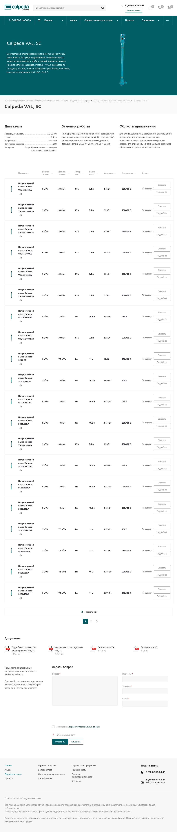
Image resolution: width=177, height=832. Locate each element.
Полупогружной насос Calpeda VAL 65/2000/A (26, 250)
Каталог (8, 765)
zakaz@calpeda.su (155, 782)
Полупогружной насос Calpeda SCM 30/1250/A (26, 527)
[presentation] (75, 715)
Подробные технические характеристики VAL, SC (24, 649)
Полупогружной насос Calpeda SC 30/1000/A (26, 548)
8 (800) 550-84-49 (134, 5)
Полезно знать (79, 769)
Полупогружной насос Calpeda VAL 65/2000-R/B (26, 335)
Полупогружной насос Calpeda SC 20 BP (26, 356)
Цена (146, 173)
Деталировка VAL (106, 647)
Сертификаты (45, 778)
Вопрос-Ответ (45, 769)
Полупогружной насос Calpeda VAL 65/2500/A (26, 186)
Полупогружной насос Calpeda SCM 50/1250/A (26, 314)
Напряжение (129, 173)
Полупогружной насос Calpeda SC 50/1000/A (26, 484)
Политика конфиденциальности (82, 775)
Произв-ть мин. (47, 173)
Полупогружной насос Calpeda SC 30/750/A (26, 569)
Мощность (110, 173)
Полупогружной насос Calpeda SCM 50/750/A (26, 378)
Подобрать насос (13, 774)
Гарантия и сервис (47, 765)
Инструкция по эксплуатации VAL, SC (69, 649)
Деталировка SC (149, 647)
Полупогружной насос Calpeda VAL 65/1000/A (26, 442)
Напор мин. (79, 173)
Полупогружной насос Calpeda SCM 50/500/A (26, 399)
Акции (8, 769)
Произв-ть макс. (63, 173)
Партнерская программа (84, 765)
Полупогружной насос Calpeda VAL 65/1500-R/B (26, 208)
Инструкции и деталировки (51, 774)
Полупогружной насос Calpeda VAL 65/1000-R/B (26, 293)
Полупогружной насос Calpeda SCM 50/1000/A (26, 463)
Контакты (76, 781)
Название (24, 173)
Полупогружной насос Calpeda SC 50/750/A (26, 505)
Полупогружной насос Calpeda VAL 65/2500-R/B (26, 229)
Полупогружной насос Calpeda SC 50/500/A (26, 420)
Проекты (9, 778)
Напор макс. (93, 173)
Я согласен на (78, 726)
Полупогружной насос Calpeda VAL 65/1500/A (26, 271)
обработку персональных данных (84, 726)
